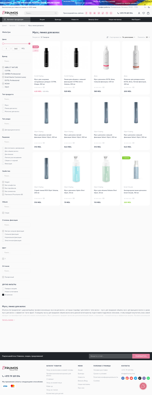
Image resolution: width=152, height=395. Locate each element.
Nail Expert (136, 20)
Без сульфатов (10, 185)
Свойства (6, 171)
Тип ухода (6, 119)
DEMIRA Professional (3, 74)
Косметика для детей (54, 393)
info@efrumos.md (128, 374)
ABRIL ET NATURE (3, 67)
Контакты (125, 366)
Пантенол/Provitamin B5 (14, 194)
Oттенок (5, 266)
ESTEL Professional (3, 80)
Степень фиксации (10, 220)
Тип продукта (7, 94)
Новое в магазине (11, 291)
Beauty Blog (82, 381)
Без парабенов (10, 188)
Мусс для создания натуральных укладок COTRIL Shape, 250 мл (45, 81)
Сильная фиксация (12, 234)
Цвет (4, 248)
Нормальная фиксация (13, 237)
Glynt (3, 87)
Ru (149, 7)
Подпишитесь (141, 356)
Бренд (4, 56)
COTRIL (3, 71)
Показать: (141, 37)
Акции (42, 20)
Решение (6, 137)
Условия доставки (100, 370)
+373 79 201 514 (127, 370)
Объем (5, 202)
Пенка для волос (11, 108)
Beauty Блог (94, 20)
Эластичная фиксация (13, 240)
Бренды (58, 20)
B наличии (8, 295)
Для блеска (9, 154)
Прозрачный (9, 277)
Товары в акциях (11, 288)
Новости (74, 20)
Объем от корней (11, 160)
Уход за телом (52, 390)
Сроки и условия (99, 374)
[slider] (3, 44)
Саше (7, 213)
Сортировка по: (116, 37)
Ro (145, 7)
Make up (49, 386)
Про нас (81, 388)
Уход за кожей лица (54, 383)
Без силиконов (10, 191)
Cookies (96, 381)
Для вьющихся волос (12, 130)
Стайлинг (21, 25)
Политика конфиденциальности (105, 377)
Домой (4, 25)
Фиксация (8, 164)
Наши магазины (115, 20)
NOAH (3, 84)
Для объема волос (11, 151)
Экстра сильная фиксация (14, 231)
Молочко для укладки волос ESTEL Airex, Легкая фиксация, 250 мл (135, 81)
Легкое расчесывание (13, 157)
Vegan (7, 182)
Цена (4, 39)
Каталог (12, 25)
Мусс (7, 105)
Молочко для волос (12, 111)
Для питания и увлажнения (14, 148)
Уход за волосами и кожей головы (59, 370)
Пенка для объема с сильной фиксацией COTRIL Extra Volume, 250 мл (75, 81)
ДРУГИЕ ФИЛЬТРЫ (9, 285)
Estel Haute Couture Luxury (3, 77)
